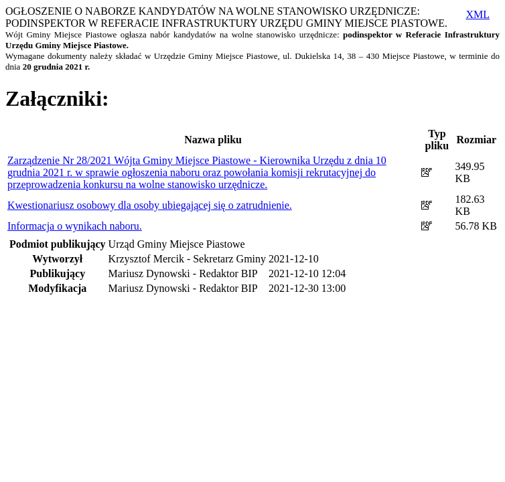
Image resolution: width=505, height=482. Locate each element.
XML (477, 14)
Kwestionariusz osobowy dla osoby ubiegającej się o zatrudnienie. (149, 205)
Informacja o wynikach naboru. (74, 226)
